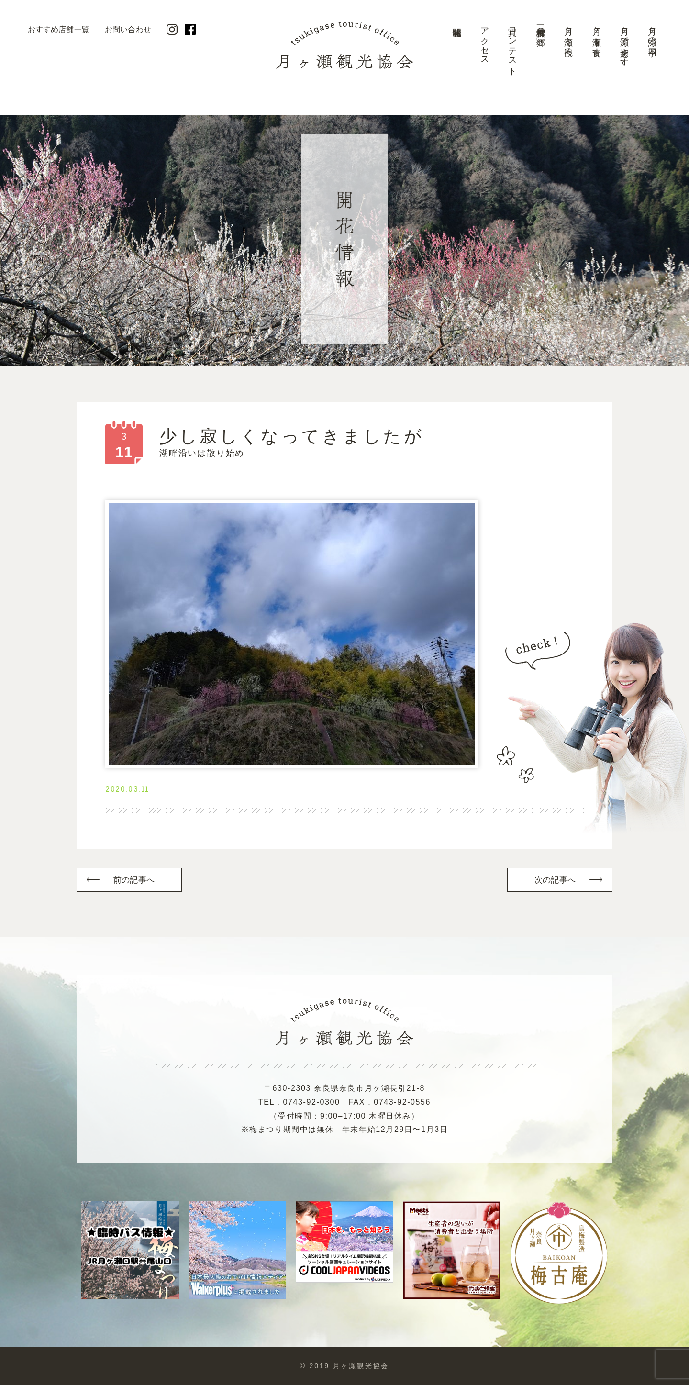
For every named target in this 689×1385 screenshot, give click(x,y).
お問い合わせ (128, 29)
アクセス (484, 41)
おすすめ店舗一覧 (58, 29)
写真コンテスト (512, 47)
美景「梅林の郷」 (540, 27)
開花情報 (456, 50)
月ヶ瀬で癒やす (624, 42)
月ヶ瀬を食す (596, 37)
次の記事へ (555, 880)
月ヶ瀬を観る (568, 37)
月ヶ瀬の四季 (652, 32)
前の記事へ (134, 880)
